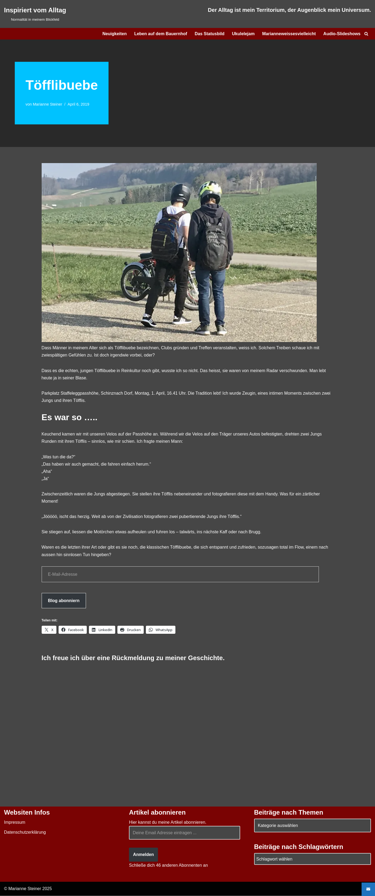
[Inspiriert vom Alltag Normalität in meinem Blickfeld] (35, 14)
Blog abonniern (64, 601)
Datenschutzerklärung (25, 832)
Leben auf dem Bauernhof (160, 33)
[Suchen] (366, 34)
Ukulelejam (243, 33)
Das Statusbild (209, 33)
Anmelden (143, 855)
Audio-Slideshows (341, 33)
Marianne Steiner (47, 104)
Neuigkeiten (114, 33)
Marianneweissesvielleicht (289, 33)
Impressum (14, 823)
